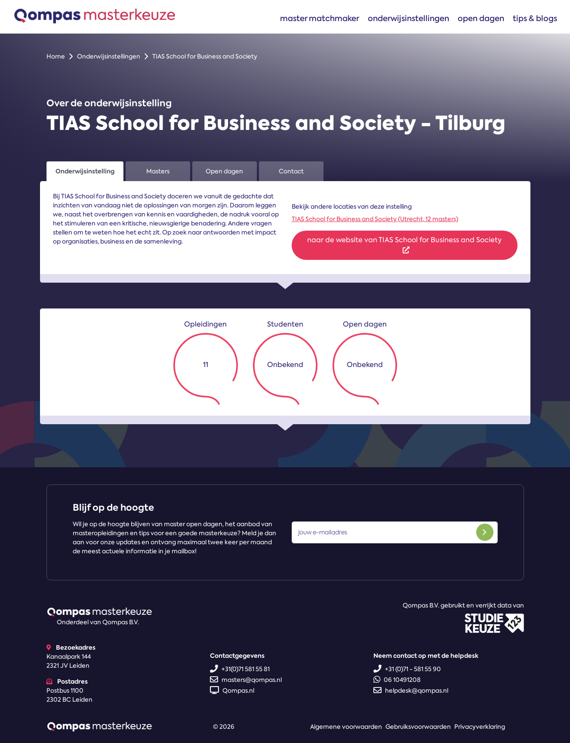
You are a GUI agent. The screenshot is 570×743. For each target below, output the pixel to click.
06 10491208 (397, 680)
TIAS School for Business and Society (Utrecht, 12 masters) (375, 219)
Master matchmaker (319, 18)
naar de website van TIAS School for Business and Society (404, 244)
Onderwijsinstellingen (408, 18)
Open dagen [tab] (224, 171)
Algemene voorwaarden (346, 727)
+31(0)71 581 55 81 (240, 669)
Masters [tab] (157, 171)
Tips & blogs (535, 18)
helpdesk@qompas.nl (410, 690)
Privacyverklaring (479, 727)
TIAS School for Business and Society (204, 56)
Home (55, 56)
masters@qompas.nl (246, 680)
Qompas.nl (232, 690)
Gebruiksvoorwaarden (418, 727)
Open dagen (481, 18)
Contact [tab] (291, 171)
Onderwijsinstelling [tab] (84, 171)
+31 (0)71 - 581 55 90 (407, 669)
